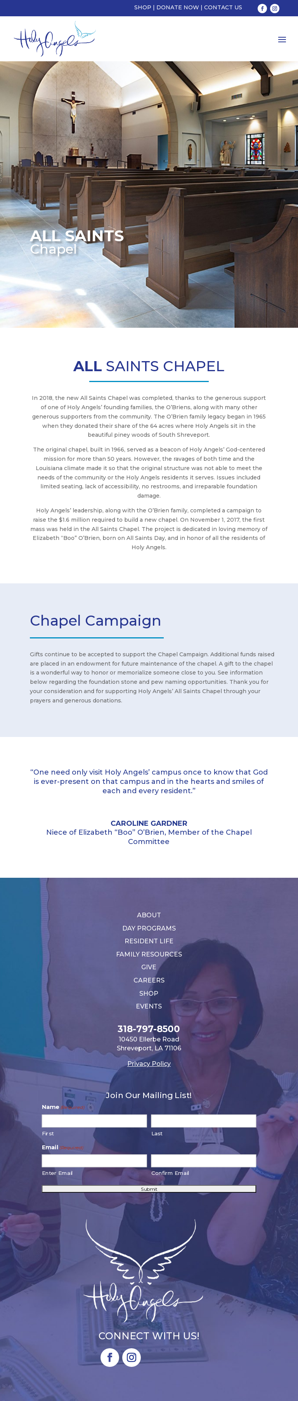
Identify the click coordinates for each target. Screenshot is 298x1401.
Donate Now (177, 7)
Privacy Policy (149, 1063)
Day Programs (149, 928)
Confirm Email (170, 1173)
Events (149, 1006)
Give (148, 967)
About (149, 915)
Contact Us (223, 7)
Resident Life (149, 941)
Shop (142, 7)
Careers (149, 980)
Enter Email (57, 1173)
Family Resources (149, 954)
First (48, 1133)
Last (157, 1133)
